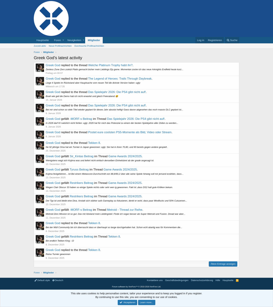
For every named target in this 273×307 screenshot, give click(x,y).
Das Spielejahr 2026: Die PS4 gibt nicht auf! (117, 92)
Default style (42, 280)
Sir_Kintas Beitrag (81, 156)
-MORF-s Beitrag (81, 119)
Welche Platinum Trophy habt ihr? (110, 65)
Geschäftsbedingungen (177, 280)
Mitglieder (94, 40)
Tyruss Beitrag (79, 169)
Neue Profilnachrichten (60, 46)
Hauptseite (42, 40)
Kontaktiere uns (155, 280)
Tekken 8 (94, 143)
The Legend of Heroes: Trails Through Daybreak (120, 78)
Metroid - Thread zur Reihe (124, 209)
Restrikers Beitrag (81, 183)
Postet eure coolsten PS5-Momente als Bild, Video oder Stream (130, 132)
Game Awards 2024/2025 (125, 156)
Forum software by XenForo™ (136, 287)
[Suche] (232, 40)
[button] (63, 40)
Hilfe (218, 280)
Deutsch (57, 280)
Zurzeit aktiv (40, 46)
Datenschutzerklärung (202, 280)
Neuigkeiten (74, 40)
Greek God (53, 65)
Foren (57, 40)
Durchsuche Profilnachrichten (89, 46)
